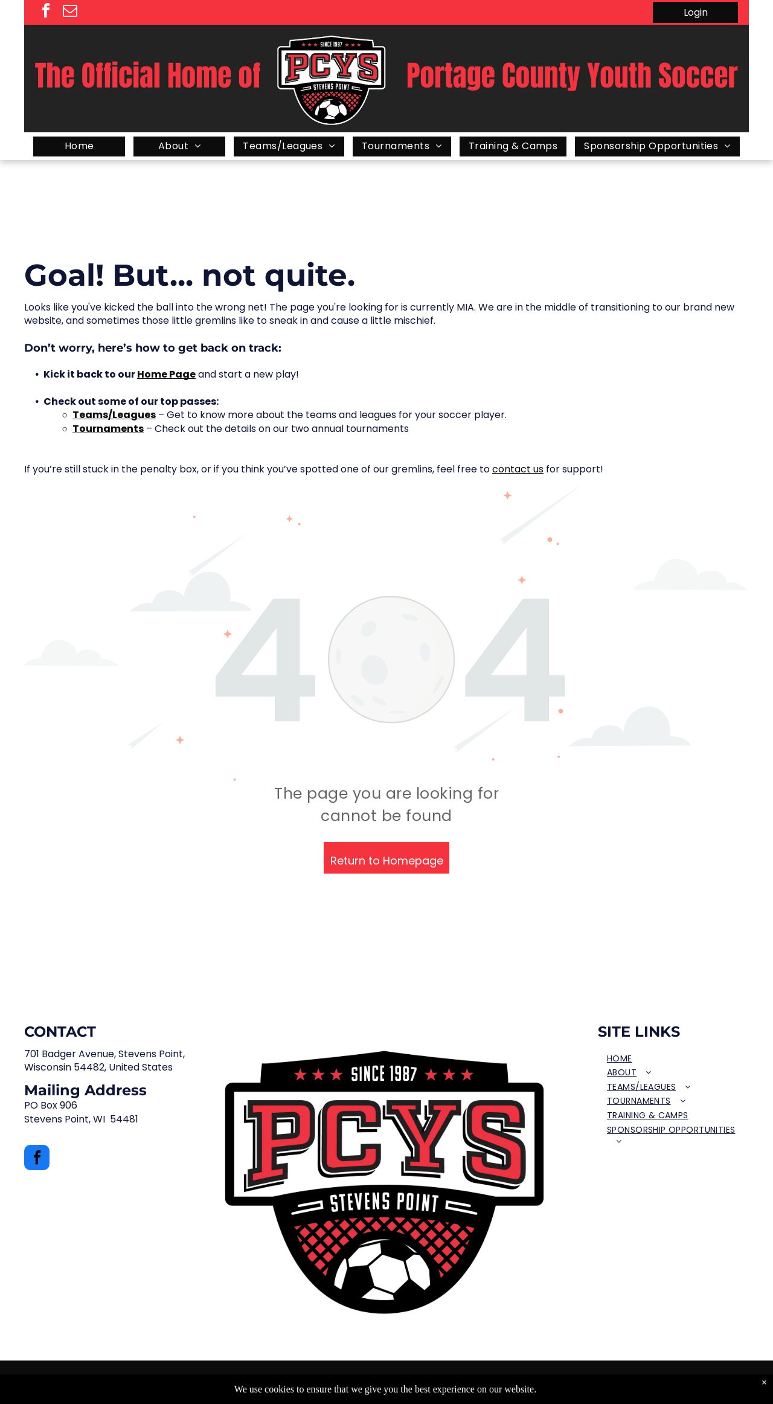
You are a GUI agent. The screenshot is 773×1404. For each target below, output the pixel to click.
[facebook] (46, 12)
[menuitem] (79, 146)
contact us (518, 469)
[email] (70, 12)
